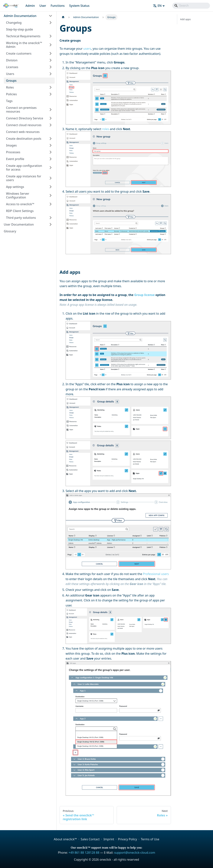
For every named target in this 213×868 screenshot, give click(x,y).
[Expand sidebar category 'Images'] (50, 145)
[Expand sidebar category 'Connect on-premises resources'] (50, 109)
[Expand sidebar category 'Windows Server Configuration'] (50, 195)
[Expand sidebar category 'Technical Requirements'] (50, 36)
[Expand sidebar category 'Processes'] (50, 152)
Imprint (108, 839)
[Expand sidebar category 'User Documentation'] (50, 224)
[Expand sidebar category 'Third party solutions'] (50, 218)
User (42, 6)
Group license (144, 295)
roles (105, 129)
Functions (57, 6)
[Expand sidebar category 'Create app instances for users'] (50, 178)
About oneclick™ (65, 839)
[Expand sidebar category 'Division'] (50, 60)
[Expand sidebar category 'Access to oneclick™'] (50, 204)
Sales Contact (90, 839)
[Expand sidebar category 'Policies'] (50, 94)
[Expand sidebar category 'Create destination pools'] (50, 139)
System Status (79, 6)
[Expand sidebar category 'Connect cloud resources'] (50, 125)
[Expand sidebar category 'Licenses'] (50, 67)
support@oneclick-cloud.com (134, 852)
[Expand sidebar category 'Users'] (50, 74)
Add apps (185, 19)
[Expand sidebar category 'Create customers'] (50, 53)
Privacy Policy (127, 839)
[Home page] (63, 17)
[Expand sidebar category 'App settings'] (50, 187)
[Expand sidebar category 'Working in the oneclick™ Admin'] (50, 45)
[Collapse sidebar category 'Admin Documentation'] (50, 16)
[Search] (191, 6)
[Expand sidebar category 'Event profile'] (50, 159)
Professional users (156, 574)
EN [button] (157, 6)
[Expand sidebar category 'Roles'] (50, 87)
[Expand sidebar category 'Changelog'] (50, 23)
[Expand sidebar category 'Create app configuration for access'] (50, 167)
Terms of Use (150, 839)
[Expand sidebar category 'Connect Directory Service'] (50, 118)
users (87, 49)
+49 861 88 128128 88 (84, 852)
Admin (30, 6)
